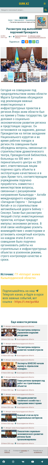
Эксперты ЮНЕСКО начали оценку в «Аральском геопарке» (30, 366)
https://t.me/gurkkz (26, 302)
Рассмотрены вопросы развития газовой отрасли (30, 348)
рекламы (24, 450)
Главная (10, 20)
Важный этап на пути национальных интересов (29, 416)
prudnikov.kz (38, 452)
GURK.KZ (24, 3)
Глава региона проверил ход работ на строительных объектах (31, 383)
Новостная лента (19, 20)
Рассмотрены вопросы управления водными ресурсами (28, 333)
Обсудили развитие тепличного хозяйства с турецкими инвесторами (29, 400)
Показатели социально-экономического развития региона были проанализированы (30, 435)
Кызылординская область (33, 20)
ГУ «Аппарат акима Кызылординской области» (37, 36)
